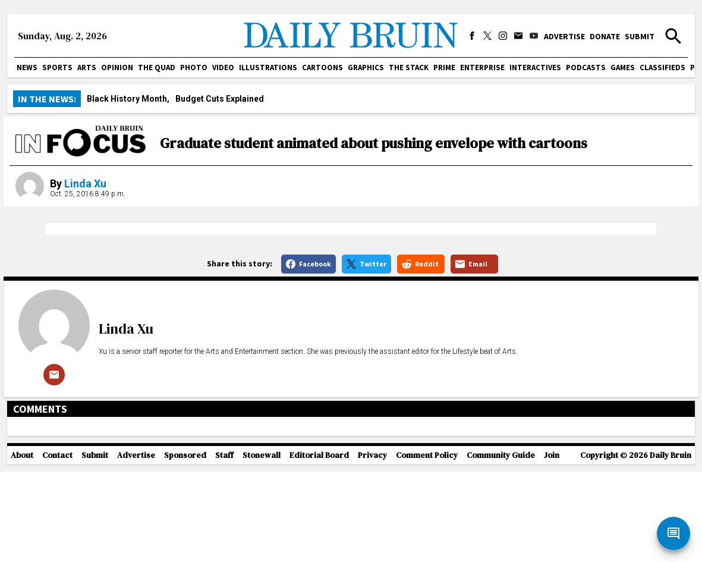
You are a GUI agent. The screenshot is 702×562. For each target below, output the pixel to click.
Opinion (117, 67)
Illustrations (268, 67)
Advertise (564, 36)
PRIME (444, 67)
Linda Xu (85, 183)
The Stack (409, 67)
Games (622, 67)
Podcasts (586, 67)
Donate (605, 36)
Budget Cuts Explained (219, 98)
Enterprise (482, 67)
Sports (57, 67)
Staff (224, 556)
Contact (57, 556)
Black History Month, (128, 98)
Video (223, 67)
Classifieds (662, 67)
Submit (639, 36)
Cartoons (322, 67)
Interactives (535, 67)
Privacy (372, 556)
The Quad (156, 67)
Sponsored (185, 556)
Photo (193, 67)
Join (551, 556)
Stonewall (262, 556)
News (27, 67)
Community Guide (501, 556)
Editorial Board (319, 556)
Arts (86, 67)
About (22, 556)
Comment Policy (427, 556)
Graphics (366, 67)
